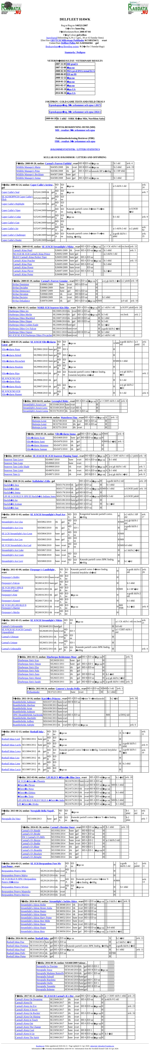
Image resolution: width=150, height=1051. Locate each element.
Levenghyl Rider (60, 401)
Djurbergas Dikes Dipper (20, 321)
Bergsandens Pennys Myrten (15, 887)
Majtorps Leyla (39, 427)
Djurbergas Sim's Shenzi (29, 678)
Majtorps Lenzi (39, 424)
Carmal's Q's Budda (31, 843)
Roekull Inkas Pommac (17, 945)
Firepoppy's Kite (9, 595)
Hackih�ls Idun (11, 488)
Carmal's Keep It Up (24, 1033)
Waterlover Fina (69, 417)
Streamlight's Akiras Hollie (33, 904)
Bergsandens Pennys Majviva (15, 894)
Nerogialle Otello (44, 983)
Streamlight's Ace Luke (13, 550)
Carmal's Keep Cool (24, 1030)
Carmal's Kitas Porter (23, 274)
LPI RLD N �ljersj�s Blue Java (63, 777)
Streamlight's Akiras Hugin (33, 927)
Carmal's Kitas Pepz (22, 264)
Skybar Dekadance (21, 300)
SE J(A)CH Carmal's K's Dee (59, 996)
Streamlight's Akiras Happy (33, 911)
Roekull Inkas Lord (11, 739)
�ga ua (71, 67)
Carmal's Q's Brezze (31, 840)
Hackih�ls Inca (11, 485)
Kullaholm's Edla (41, 481)
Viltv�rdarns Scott (35, 437)
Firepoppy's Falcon (10, 583)
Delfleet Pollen (68, 43)
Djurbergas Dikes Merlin (20, 314)
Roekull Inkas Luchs (11, 745)
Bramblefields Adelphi (23, 725)
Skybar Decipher (20, 287)
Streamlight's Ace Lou (12, 539)
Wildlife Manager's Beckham (30, 174)
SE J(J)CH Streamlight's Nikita (58, 246)
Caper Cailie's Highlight (13, 204)
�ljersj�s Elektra (26, 792)
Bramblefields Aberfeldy (24, 718)
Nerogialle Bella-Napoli (42, 811)
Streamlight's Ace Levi (12, 561)
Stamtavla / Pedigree (75, 52)
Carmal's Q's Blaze (30, 846)
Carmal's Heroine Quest (62, 827)
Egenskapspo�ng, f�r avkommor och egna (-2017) (75, 105)
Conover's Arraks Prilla (68, 688)
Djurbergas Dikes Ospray (20, 332)
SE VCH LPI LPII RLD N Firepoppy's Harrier (14, 606)
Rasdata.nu (40, 1046)
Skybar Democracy (21, 291)
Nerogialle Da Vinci (11, 818)
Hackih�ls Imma (12, 492)
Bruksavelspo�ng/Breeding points (62, 46)
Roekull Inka (36, 731)
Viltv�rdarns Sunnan (36, 449)
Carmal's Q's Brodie (31, 834)
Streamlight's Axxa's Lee (34, 404)
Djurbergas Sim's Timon (29, 664)
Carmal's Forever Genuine (54, 281)
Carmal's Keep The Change (28, 1027)
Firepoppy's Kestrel (11, 600)
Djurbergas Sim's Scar (28, 660)
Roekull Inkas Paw (15, 942)
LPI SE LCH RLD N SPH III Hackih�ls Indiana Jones (30, 496)
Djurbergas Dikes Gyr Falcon (22, 328)
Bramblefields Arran (22, 708)
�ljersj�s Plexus (26, 785)
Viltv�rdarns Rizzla (11, 386)
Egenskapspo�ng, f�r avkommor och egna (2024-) (75, 112)
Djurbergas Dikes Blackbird (21, 318)
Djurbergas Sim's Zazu (28, 674)
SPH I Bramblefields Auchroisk (28, 715)
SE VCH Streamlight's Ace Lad (16, 545)
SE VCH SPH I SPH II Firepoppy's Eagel (12, 589)
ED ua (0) (71, 74)
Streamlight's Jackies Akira (63, 901)
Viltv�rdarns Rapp (11, 349)
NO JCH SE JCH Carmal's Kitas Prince (31, 254)
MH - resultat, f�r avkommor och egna (75, 130)
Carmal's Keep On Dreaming (28, 999)
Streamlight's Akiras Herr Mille (35, 921)
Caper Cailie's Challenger (14, 235)
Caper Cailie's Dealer (12, 240)
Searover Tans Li (12, 474)
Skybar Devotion (20, 294)
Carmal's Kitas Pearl (22, 250)
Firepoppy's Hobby (10, 577)
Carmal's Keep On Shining (27, 1016)
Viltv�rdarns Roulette (12, 367)
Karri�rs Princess (50, 698)
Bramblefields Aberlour (24, 705)
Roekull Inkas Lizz (10, 757)
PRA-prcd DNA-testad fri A (81, 71)
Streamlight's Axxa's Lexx (35, 407)
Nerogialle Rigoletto (46, 979)
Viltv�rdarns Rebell (11, 355)
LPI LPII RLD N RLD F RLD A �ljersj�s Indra (41, 800)
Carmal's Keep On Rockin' (27, 1013)
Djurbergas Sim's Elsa (28, 667)
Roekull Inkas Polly (16, 953)
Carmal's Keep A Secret (26, 1009)
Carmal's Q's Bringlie (32, 857)
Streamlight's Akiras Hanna (33, 914)
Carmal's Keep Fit (23, 1002)
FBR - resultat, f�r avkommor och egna (75, 141)
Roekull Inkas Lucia (11, 769)
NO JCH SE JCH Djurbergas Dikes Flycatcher (30, 335)
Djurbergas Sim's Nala (28, 670)
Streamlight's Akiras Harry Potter (36, 917)
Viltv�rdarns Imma (65, 434)
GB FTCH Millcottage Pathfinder (67, 40)
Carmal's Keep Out (24, 1023)
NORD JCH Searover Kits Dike (53, 307)
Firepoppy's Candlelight (42, 569)
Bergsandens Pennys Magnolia (16, 891)
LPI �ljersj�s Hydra (28, 804)
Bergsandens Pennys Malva (15, 875)
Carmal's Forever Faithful (58, 163)
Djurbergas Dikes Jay (18, 311)
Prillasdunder (33, 692)
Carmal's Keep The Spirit (27, 1037)
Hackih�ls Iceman (13, 504)
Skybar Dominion (20, 284)
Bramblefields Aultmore (24, 702)
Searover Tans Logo (13, 463)
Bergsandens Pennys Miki (14, 871)
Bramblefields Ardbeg (23, 721)
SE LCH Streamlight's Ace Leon (17, 533)
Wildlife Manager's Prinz (28, 171)
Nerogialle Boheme (45, 989)
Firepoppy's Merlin (10, 612)
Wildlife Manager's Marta (28, 167)
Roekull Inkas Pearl (16, 949)
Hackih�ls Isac (11, 508)
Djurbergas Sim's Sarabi (29, 681)
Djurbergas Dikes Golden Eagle (23, 325)
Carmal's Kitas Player (23, 271)
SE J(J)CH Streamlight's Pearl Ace (47, 514)
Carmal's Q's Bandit (31, 830)
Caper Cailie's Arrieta (41, 185)
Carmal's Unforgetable (12, 626)
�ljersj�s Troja (25, 796)
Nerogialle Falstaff (45, 976)
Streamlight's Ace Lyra (12, 527)
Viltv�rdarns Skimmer (37, 445)
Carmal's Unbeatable (11, 648)
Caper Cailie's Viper (11, 210)
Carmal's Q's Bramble (32, 850)
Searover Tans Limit (13, 470)
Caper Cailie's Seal (10, 192)
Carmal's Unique (9, 642)
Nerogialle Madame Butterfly (50, 973)
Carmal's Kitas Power (23, 267)
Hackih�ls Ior (11, 500)
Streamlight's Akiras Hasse (33, 924)
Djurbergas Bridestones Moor (62, 657)
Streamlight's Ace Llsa (12, 522)
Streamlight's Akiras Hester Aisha (36, 908)
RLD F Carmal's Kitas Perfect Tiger (30, 257)
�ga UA (71, 89)
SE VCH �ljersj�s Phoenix (31, 781)
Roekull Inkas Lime (11, 763)
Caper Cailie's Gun (10, 222)
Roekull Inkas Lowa (11, 751)
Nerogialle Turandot (45, 986)
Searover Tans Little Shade (16, 466)
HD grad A (72, 64)
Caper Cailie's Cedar (11, 217)
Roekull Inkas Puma (16, 956)
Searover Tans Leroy (14, 459)
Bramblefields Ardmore (24, 711)
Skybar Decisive (20, 297)
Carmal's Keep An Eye (26, 1006)
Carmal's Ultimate (10, 636)
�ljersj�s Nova (26, 789)
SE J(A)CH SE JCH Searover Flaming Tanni (55, 456)
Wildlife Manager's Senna (28, 178)
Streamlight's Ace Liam (13, 555)
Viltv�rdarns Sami (35, 441)
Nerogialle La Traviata (47, 966)
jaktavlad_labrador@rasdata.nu (102, 1046)
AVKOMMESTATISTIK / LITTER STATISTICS (75, 149)
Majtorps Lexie (39, 421)
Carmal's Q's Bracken (32, 853)
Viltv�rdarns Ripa (10, 373)
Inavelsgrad (51, 37)
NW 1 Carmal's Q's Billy (33, 837)
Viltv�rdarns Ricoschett (13, 361)
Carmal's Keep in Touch (26, 1020)
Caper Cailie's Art (10, 228)
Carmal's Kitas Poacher (24, 260)
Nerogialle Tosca (44, 970)
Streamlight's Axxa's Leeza (35, 411)
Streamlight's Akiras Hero (33, 931)
